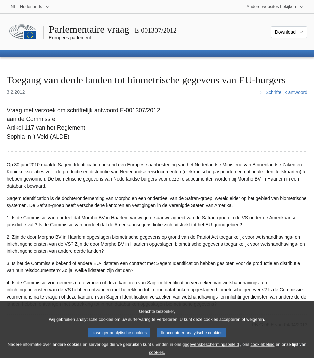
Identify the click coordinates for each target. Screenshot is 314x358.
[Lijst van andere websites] (275, 6)
